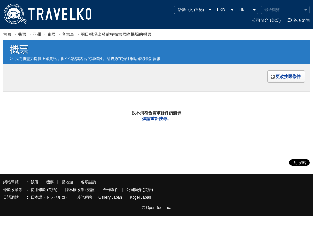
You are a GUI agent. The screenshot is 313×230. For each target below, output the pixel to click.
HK (242, 10)
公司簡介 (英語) (266, 20)
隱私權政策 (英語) (80, 190)
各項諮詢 (301, 20)
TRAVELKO (15, 14)
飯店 (34, 182)
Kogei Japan (140, 197)
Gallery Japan (110, 197)
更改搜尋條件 (288, 76)
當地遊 (67, 182)
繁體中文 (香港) (191, 10)
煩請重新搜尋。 (156, 118)
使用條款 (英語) (44, 190)
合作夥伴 (110, 190)
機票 (50, 182)
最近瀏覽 (272, 10)
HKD (221, 10)
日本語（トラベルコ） (50, 197)
